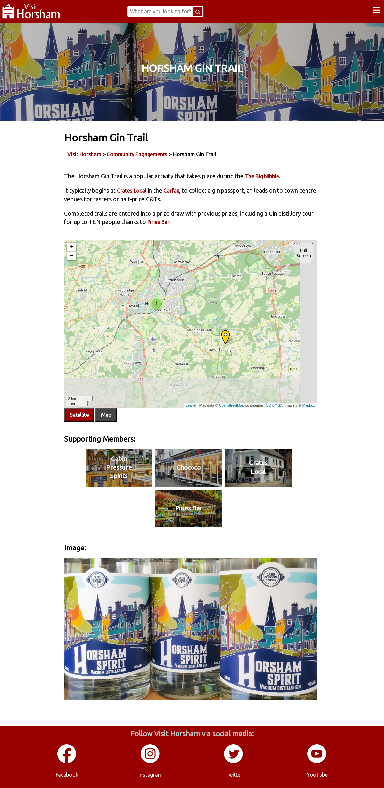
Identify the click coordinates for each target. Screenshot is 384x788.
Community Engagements (137, 154)
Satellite (79, 415)
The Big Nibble (262, 176)
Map (106, 415)
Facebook (67, 775)
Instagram (150, 775)
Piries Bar (158, 222)
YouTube (317, 775)
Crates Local (131, 191)
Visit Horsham (84, 154)
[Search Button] (197, 11)
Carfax (171, 191)
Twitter (233, 775)
